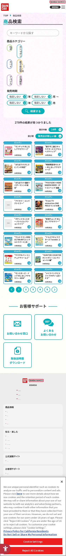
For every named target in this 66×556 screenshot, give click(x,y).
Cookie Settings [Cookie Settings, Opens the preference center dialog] (33, 541)
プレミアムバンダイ (15, 462)
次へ (54, 291)
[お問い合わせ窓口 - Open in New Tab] (17, 329)
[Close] (62, 481)
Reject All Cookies (33, 550)
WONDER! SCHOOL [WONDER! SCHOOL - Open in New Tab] (15, 438)
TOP (5, 15)
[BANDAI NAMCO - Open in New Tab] (36, 382)
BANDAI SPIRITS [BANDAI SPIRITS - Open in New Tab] (27, 400)
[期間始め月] (42, 72)
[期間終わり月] (42, 78)
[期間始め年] (17, 72)
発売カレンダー (14, 417)
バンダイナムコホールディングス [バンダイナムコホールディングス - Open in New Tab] (34, 396)
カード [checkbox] (20, 52)
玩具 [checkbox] (20, 47)
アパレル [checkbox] (20, 58)
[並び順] (49, 111)
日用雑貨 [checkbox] (47, 58)
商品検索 (11, 413)
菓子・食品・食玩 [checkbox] (47, 52)
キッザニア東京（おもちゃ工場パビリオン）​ (26, 446)
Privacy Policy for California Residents (26, 531)
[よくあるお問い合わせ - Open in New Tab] (48, 329)
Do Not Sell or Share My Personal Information (30, 534)
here (19, 493)
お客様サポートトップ (16, 475)
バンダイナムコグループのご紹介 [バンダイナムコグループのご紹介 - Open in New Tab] (34, 392)
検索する (35, 86)
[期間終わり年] (17, 78)
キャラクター (13, 421)
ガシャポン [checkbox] (47, 47)
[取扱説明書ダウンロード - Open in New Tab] (17, 357)
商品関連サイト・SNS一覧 (18, 425)
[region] (33, 516)
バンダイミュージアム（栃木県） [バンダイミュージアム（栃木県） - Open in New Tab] (21, 450)
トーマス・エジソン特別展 (18, 442)
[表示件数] (55, 105)
